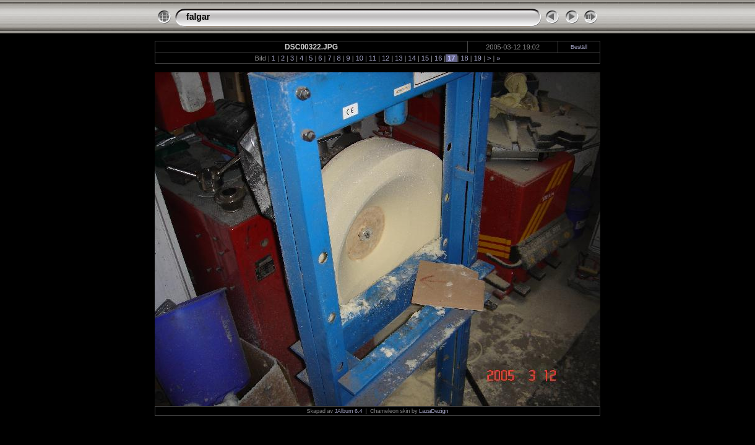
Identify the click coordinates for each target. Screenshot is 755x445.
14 (412, 58)
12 (385, 58)
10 (359, 58)
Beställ (579, 47)
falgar (198, 17)
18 (464, 58)
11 (372, 58)
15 (425, 58)
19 (477, 58)
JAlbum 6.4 (349, 411)
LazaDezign (434, 411)
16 (438, 58)
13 (398, 58)
